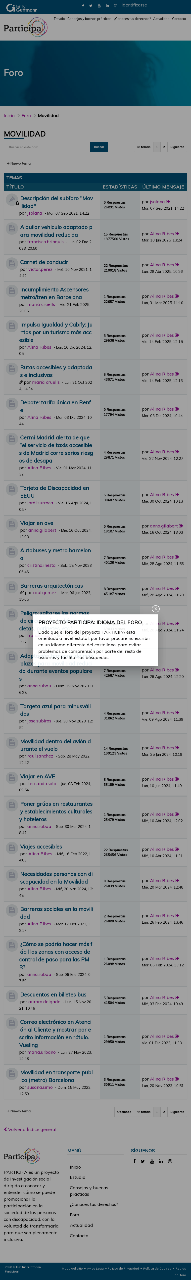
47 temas (143, 147)
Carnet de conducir (44, 262)
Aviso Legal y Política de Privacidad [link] (113, 1268)
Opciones (124, 1112)
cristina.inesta (41, 565)
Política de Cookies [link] (157, 1268)
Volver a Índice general (30, 1129)
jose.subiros (39, 721)
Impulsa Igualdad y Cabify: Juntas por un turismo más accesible (56, 332)
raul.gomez (44, 592)
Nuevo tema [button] (19, 163)
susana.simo (40, 1087)
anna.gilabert (42, 530)
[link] (83, 5)
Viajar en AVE (37, 776)
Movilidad (25, 133)
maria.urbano (41, 1052)
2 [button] (164, 147)
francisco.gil (39, 635)
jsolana (34, 213)
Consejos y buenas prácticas (89, 19)
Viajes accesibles (41, 846)
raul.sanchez (40, 756)
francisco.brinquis (45, 241)
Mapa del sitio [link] (72, 1268)
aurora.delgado (44, 1001)
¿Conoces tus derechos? (132, 19)
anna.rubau (39, 686)
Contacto (179, 19)
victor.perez (40, 269)
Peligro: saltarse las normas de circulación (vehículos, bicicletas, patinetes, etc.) (55, 621)
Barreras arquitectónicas (51, 585)
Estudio (59, 19)
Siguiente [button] (177, 147)
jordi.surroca (40, 503)
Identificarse (134, 5)
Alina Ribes (162, 234)
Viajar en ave (36, 523)
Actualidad (161, 19)
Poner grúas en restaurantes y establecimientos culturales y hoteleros (56, 811)
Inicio (9, 115)
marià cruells (41, 304)
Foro (74, 1215)
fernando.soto (42, 783)
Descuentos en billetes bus (53, 994)
